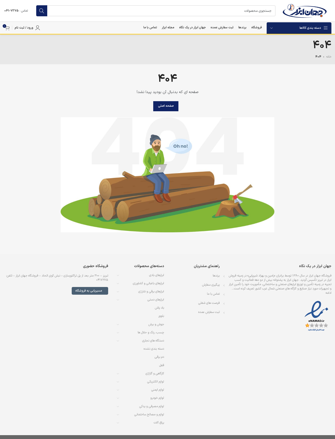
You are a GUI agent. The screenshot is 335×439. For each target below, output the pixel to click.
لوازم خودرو (157, 398)
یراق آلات (159, 422)
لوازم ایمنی (157, 389)
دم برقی (159, 357)
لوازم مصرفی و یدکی (151, 406)
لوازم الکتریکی (155, 381)
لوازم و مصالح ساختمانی (149, 414)
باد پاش (159, 307)
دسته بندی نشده (154, 348)
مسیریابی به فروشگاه (90, 290)
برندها (216, 275)
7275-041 (11, 10)
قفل (161, 365)
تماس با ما (213, 294)
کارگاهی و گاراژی (155, 373)
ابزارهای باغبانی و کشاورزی (148, 283)
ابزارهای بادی (156, 275)
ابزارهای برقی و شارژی (151, 291)
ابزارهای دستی (155, 299)
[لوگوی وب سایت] (305, 10)
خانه (328, 56)
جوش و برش (156, 324)
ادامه (328, 293)
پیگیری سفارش (211, 284)
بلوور (161, 316)
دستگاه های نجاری (153, 340)
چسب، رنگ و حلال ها (151, 332)
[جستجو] (156, 10)
